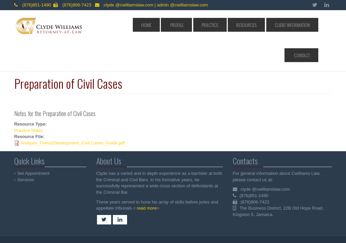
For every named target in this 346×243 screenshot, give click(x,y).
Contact (304, 24)
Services (26, 149)
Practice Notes (28, 100)
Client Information (269, 24)
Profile (179, 24)
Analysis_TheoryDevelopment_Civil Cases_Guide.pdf (73, 112)
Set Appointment (34, 142)
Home (157, 24)
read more (146, 177)
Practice (203, 24)
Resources (232, 24)
